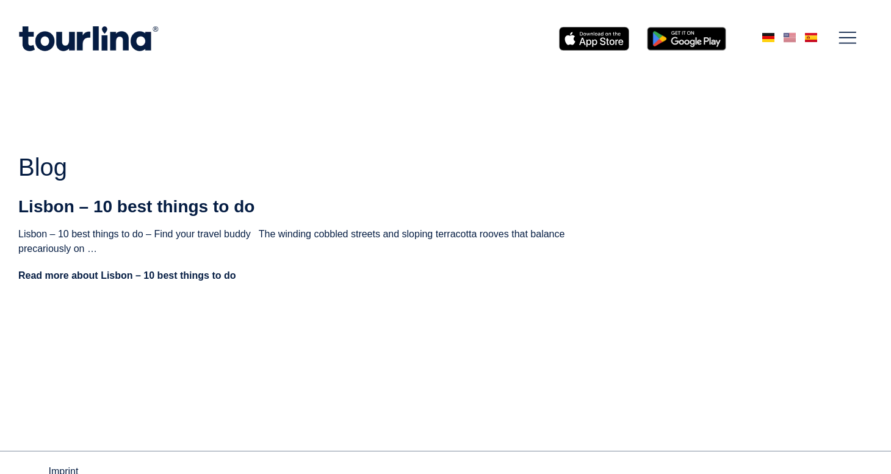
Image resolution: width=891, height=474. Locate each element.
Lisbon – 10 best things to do (136, 206)
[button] (848, 38)
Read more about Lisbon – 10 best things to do (127, 275)
